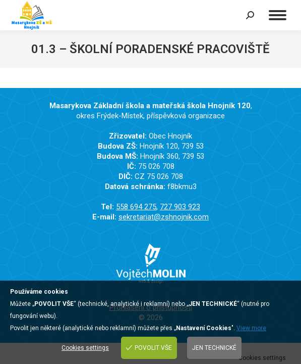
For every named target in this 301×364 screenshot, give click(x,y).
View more (251, 328)
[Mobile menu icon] (277, 15)
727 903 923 (180, 206)
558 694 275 (136, 206)
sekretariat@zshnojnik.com (163, 216)
